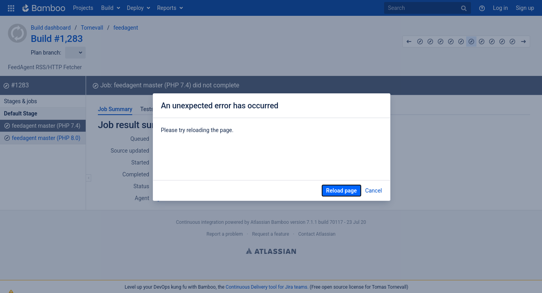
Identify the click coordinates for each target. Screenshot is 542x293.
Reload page (341, 190)
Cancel (373, 190)
